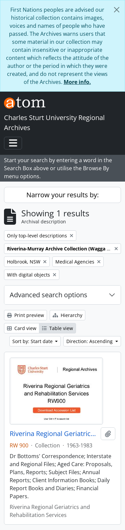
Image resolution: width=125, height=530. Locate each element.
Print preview (25, 315)
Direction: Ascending (90, 341)
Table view (57, 328)
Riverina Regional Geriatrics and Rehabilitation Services (54, 434)
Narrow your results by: (62, 194)
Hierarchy (67, 315)
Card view (21, 328)
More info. (77, 82)
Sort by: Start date (33, 341)
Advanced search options (48, 294)
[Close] (117, 9)
